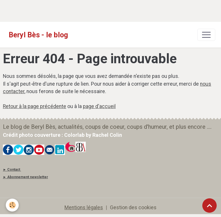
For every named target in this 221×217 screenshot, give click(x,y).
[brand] (38, 35)
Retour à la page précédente (34, 106)
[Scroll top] (209, 205)
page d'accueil (99, 106)
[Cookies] (12, 205)
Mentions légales (83, 207)
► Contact (11, 170)
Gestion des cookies (133, 207)
